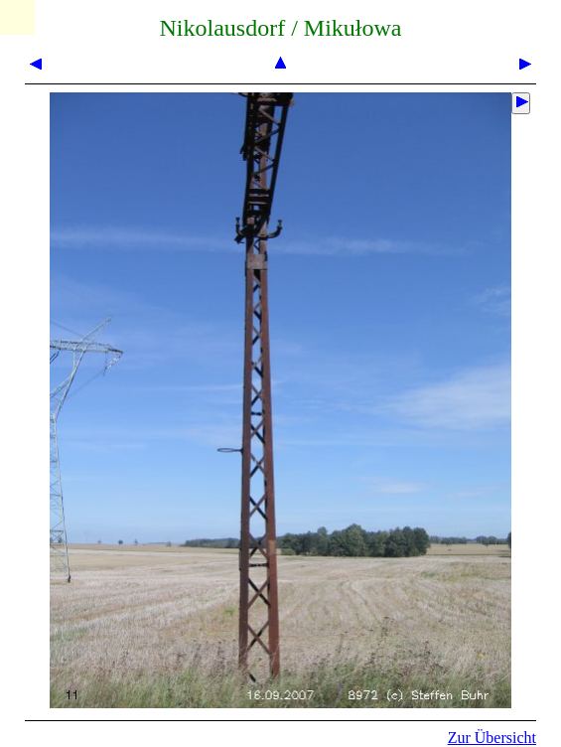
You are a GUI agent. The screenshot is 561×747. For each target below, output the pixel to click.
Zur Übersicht (492, 737)
